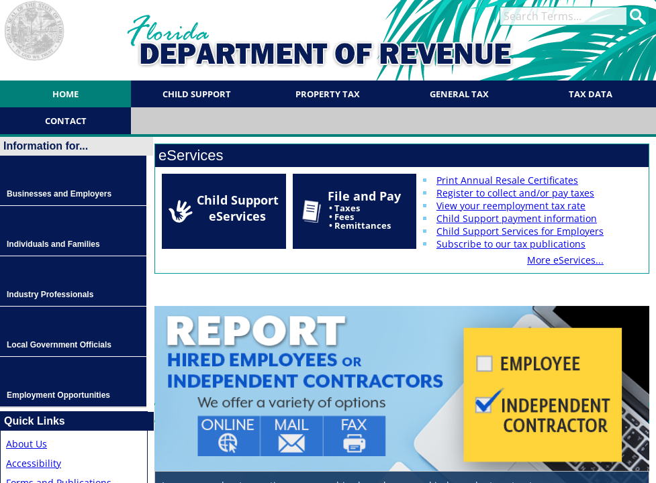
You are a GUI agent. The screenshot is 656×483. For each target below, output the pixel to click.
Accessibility (33, 463)
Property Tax (327, 94)
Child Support (196, 94)
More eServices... (565, 260)
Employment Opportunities (58, 395)
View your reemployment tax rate (510, 205)
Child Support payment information (516, 218)
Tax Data (590, 94)
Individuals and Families (53, 244)
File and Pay (364, 209)
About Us (26, 443)
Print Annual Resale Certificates (507, 180)
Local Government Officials (59, 345)
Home (65, 94)
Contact (66, 121)
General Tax (459, 94)
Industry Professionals (50, 294)
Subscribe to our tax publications (510, 243)
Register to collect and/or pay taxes (515, 192)
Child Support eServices (238, 208)
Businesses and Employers (59, 194)
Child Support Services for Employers (520, 231)
